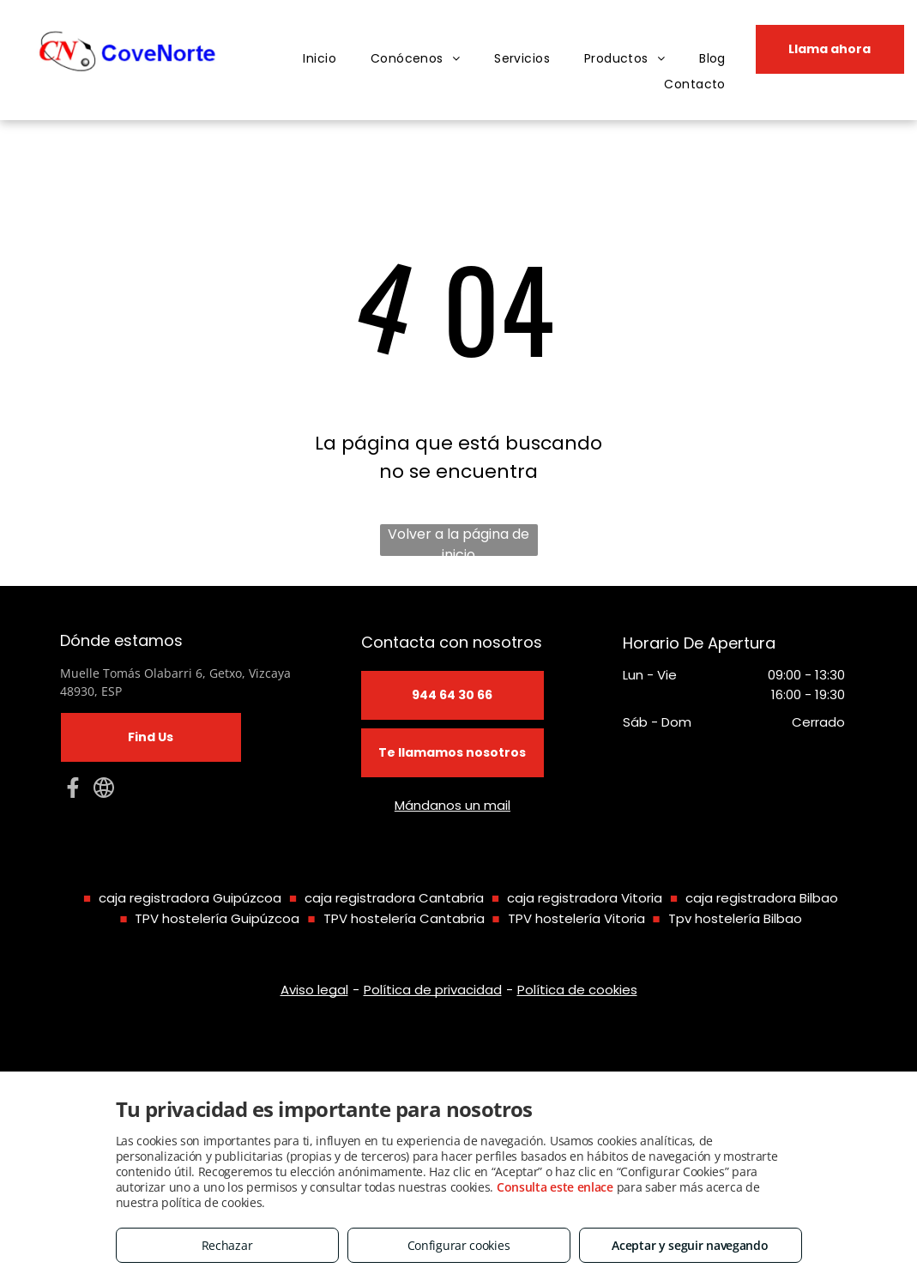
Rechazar (227, 1245)
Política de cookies (577, 990)
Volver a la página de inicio (458, 540)
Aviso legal (314, 990)
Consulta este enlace (555, 1187)
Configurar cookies (458, 1245)
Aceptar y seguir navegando (690, 1245)
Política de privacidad (433, 990)
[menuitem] (319, 58)
